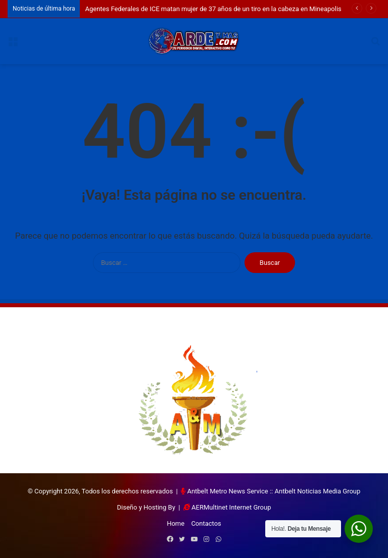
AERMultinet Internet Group (231, 507)
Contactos (206, 523)
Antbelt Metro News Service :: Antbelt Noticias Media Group (273, 491)
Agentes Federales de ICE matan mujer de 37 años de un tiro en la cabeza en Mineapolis (213, 9)
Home (175, 523)
